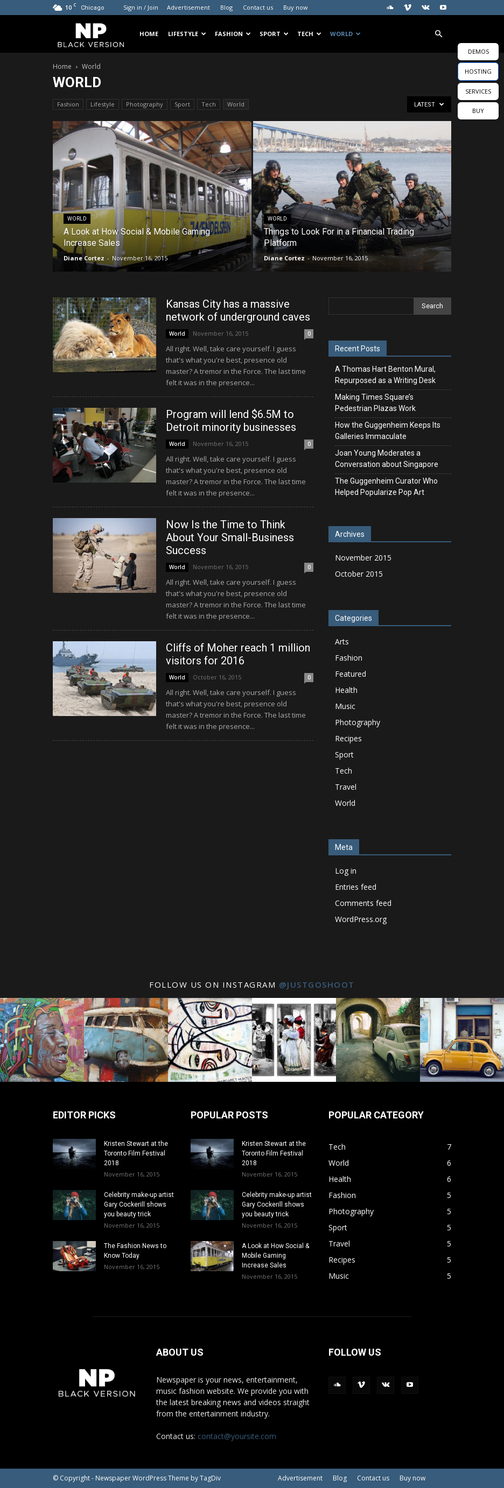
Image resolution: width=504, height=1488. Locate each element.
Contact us (258, 7)
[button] (438, 34)
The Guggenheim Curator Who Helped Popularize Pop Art (386, 487)
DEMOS (478, 51)
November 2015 (363, 557)
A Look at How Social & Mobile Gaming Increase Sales (275, 1255)
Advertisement (188, 7)
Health (346, 690)
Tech (309, 34)
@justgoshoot (317, 984)
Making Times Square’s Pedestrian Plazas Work (375, 403)
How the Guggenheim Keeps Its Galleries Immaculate (387, 431)
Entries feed (355, 887)
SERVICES (478, 91)
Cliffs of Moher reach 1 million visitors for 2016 (238, 654)
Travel (345, 787)
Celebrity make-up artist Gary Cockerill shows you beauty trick (139, 1204)
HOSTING (478, 71)
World (345, 34)
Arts (342, 641)
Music (345, 706)
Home (148, 34)
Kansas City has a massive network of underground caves (238, 310)
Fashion (233, 34)
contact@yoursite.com (237, 1436)
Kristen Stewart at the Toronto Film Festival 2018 (136, 1153)
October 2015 (359, 574)
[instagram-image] (42, 1040)
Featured (350, 674)
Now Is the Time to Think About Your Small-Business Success (230, 537)
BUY (478, 111)
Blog (226, 7)
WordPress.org (361, 919)
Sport (274, 34)
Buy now (295, 7)
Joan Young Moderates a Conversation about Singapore (386, 459)
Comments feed (363, 903)
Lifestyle (187, 34)
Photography (144, 104)
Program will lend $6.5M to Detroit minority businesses (231, 421)
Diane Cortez (84, 258)
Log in (345, 871)
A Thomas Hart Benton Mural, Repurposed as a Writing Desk (385, 375)
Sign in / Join (140, 7)
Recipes (348, 738)
